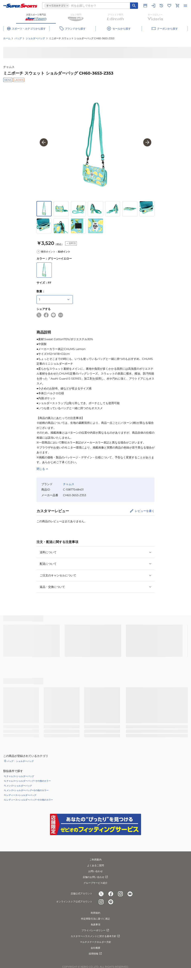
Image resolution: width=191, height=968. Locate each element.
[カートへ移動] (177, 5)
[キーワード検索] (134, 5)
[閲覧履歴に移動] (161, 5)
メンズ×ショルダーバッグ (19, 785)
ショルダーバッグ (35, 38)
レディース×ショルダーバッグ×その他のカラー (29, 799)
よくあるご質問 (95, 865)
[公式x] (101, 893)
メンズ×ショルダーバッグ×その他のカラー (27, 790)
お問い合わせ (95, 871)
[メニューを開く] (185, 5)
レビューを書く (144, 511)
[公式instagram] (120, 893)
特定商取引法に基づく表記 (95, 918)
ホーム (6, 38)
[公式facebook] (110, 893)
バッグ (18, 38)
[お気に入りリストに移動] (169, 5)
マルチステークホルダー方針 (95, 941)
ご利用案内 (95, 859)
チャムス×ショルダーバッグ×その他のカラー (28, 780)
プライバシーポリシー (95, 930)
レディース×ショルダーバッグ (21, 795)
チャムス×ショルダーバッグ (20, 776)
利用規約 (95, 912)
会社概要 (95, 947)
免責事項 (95, 924)
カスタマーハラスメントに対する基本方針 (95, 936)
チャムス (8, 67)
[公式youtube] (130, 893)
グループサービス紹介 (95, 882)
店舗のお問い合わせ (95, 877)
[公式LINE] (110, 901)
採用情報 (95, 954)
